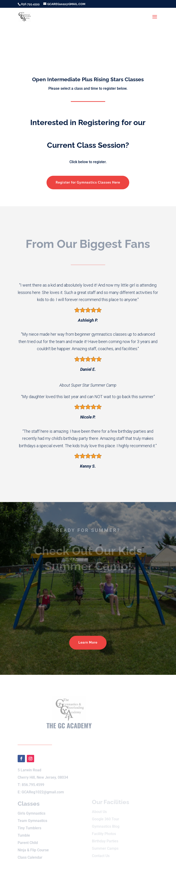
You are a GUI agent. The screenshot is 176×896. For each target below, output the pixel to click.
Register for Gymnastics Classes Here (88, 182)
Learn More (87, 642)
